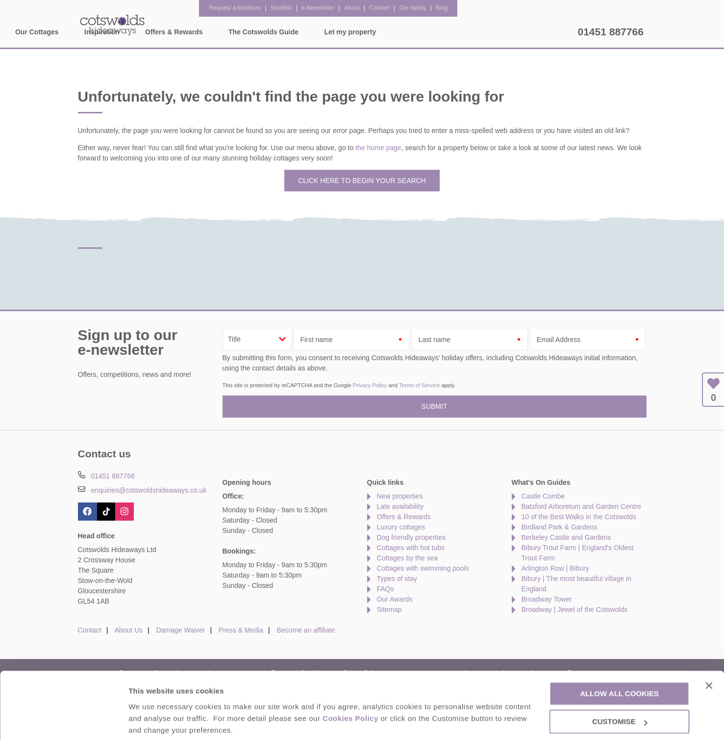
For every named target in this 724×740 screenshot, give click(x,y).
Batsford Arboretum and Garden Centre (581, 506)
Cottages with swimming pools (423, 568)
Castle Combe (543, 496)
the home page (378, 148)
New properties (400, 496)
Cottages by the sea (407, 558)
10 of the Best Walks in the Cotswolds (579, 517)
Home (168, 32)
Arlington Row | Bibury (555, 568)
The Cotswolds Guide (452, 32)
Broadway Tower (547, 599)
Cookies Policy (350, 682)
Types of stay (397, 578)
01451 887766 (611, 31)
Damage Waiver (180, 630)
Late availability (400, 506)
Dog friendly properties (411, 537)
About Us (129, 630)
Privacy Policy (370, 385)
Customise (147, 720)
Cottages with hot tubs (411, 548)
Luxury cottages (401, 527)
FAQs (385, 589)
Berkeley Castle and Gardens (566, 537)
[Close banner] (708, 648)
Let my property (539, 32)
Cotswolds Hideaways (112, 24)
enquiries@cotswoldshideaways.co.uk (148, 490)
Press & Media (241, 630)
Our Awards (395, 599)
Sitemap (389, 609)
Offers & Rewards (362, 32)
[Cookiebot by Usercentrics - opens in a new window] (63, 721)
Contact (89, 630)
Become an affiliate (306, 630)
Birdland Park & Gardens (560, 527)
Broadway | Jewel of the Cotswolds (575, 609)
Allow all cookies (619, 657)
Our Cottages (226, 32)
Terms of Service (419, 385)
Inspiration (290, 32)
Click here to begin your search (362, 181)
